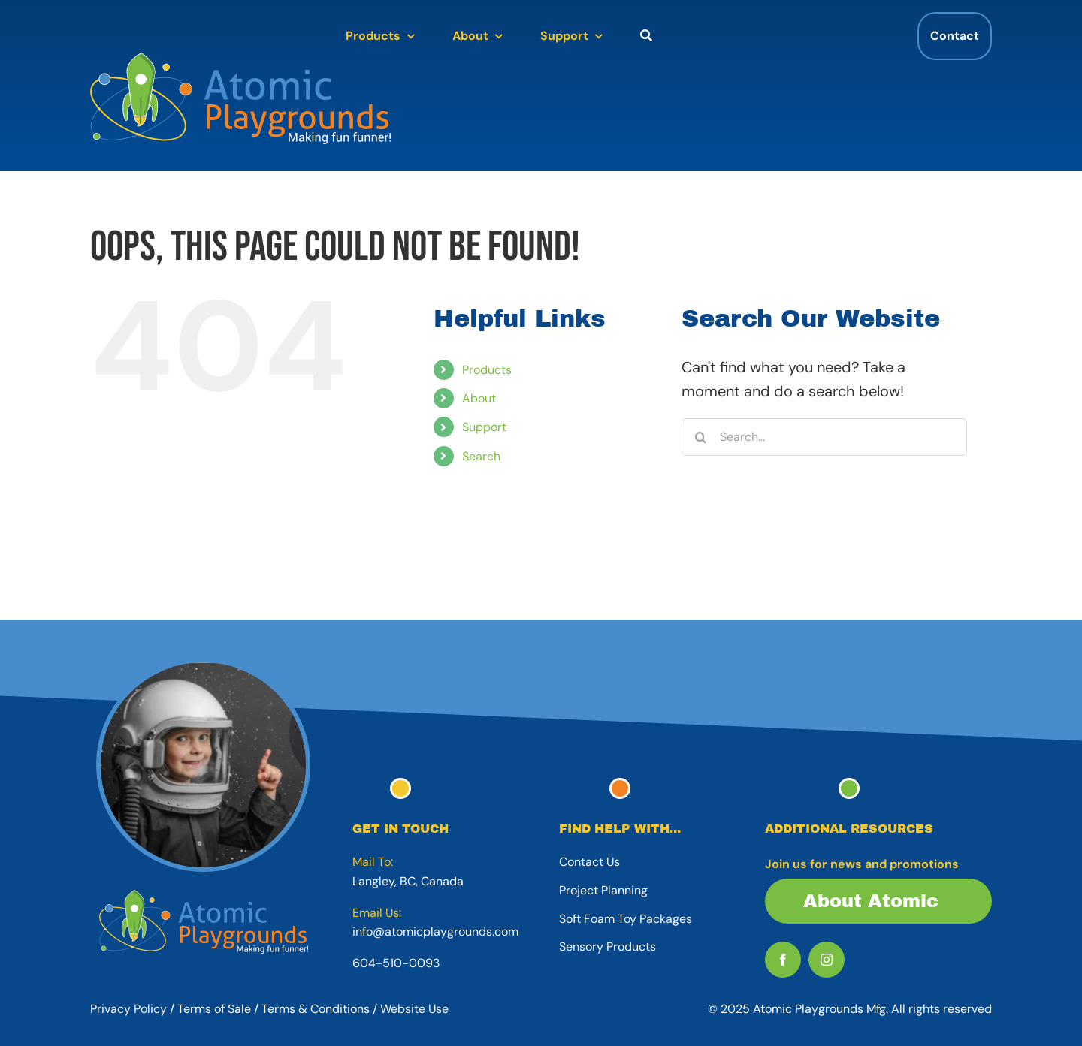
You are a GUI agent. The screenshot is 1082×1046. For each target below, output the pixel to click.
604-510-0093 (396, 963)
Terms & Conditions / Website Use (355, 1009)
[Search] (700, 437)
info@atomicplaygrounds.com (435, 931)
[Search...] (824, 437)
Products (487, 370)
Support (484, 427)
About (479, 398)
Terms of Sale (214, 1009)
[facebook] (783, 960)
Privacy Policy (128, 1009)
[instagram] (826, 960)
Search (481, 456)
